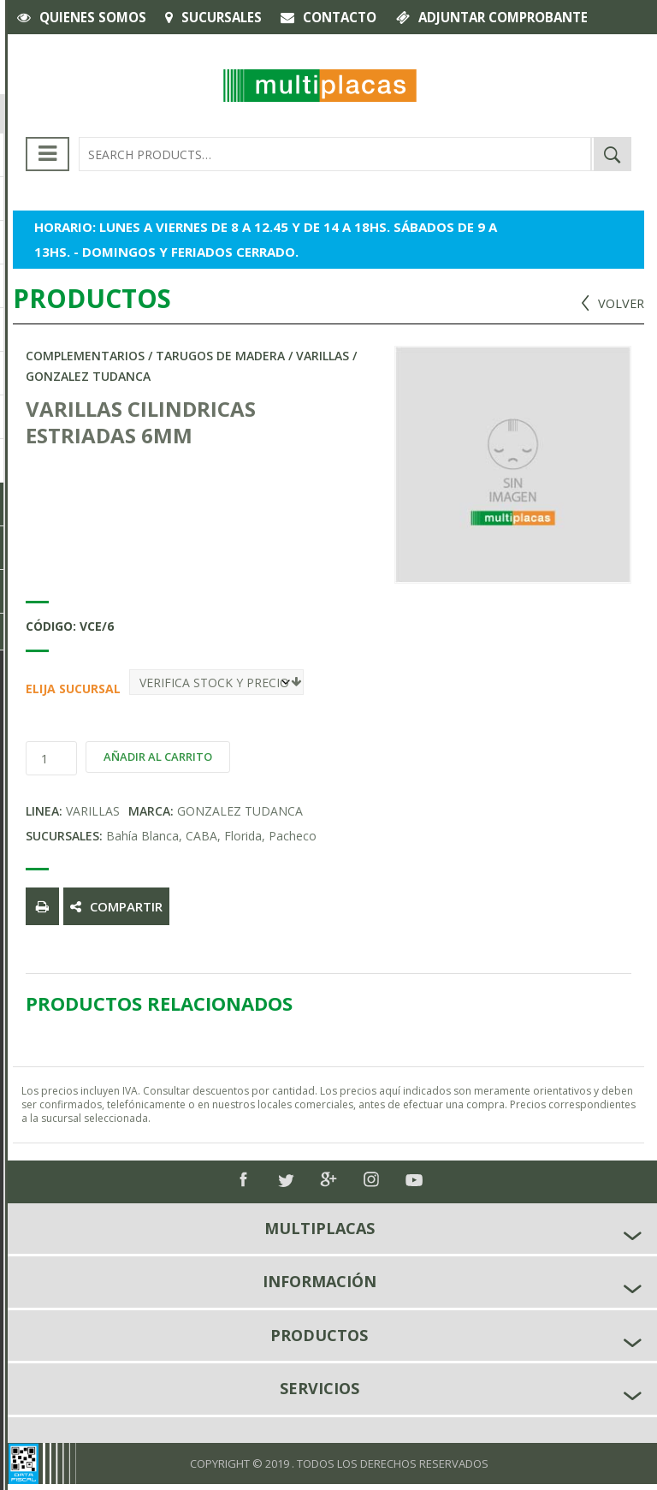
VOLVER (619, 303)
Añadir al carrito (158, 756)
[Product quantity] (51, 758)
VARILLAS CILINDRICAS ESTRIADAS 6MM (141, 422)
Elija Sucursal (32, 688)
